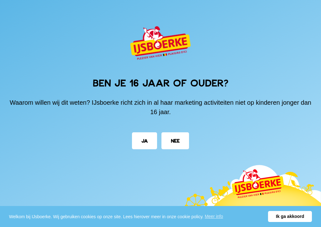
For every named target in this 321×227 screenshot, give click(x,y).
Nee (175, 141)
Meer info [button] (214, 216)
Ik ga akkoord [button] (290, 216)
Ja (144, 141)
